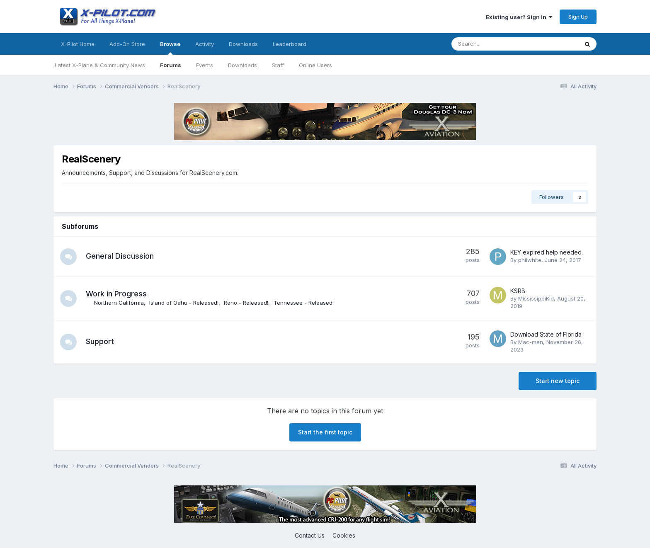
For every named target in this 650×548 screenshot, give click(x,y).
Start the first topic (325, 432)
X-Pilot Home (78, 44)
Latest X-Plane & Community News (100, 65)
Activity (204, 44)
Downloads (242, 65)
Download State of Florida (546, 334)
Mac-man (530, 342)
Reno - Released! (246, 302)
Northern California (119, 302)
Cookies (343, 535)
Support (100, 341)
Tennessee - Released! (304, 302)
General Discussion (120, 256)
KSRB (517, 290)
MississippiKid (536, 298)
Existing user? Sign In (519, 17)
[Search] (493, 44)
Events (204, 65)
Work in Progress (116, 293)
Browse (170, 48)
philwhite (529, 260)
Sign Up (578, 16)
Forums (170, 65)
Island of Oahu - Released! (183, 302)
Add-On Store (127, 44)
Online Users (315, 65)
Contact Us (310, 535)
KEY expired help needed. (546, 252)
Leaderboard (289, 44)
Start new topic (558, 380)
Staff (278, 65)
